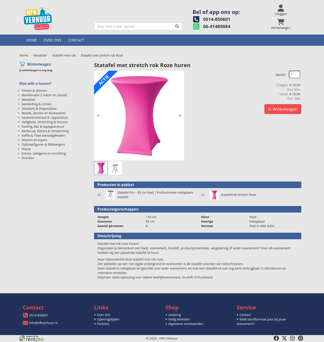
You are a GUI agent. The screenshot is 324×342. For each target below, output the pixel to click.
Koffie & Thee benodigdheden (43, 135)
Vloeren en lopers (34, 140)
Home (31, 40)
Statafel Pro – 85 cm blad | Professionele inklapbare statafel (155, 194)
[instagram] (292, 338)
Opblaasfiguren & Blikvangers (43, 144)
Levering (174, 315)
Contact (76, 40)
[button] (98, 115)
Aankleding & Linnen (37, 104)
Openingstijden (108, 319)
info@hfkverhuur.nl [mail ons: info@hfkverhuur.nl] (43, 323)
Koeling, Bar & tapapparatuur (43, 126)
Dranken (28, 158)
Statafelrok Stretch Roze (238, 195)
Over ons (52, 40)
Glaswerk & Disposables (39, 108)
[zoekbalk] (138, 26)
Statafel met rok (64, 55)
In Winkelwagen (283, 109)
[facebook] (276, 338)
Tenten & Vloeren (34, 90)
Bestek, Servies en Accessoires (44, 113)
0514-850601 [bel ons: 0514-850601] (38, 315)
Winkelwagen (39, 64)
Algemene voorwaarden (185, 324)
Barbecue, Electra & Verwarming (45, 131)
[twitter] (284, 338)
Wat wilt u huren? (35, 83)
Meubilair (40, 55)
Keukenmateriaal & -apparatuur (45, 117)
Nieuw (26, 149)
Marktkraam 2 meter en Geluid (44, 95)
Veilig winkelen (179, 319)
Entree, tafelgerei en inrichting (44, 153)
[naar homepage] (55, 18)
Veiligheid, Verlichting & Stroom (45, 122)
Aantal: (281, 74)
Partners (103, 324)
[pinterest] (301, 338)
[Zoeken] (177, 26)
